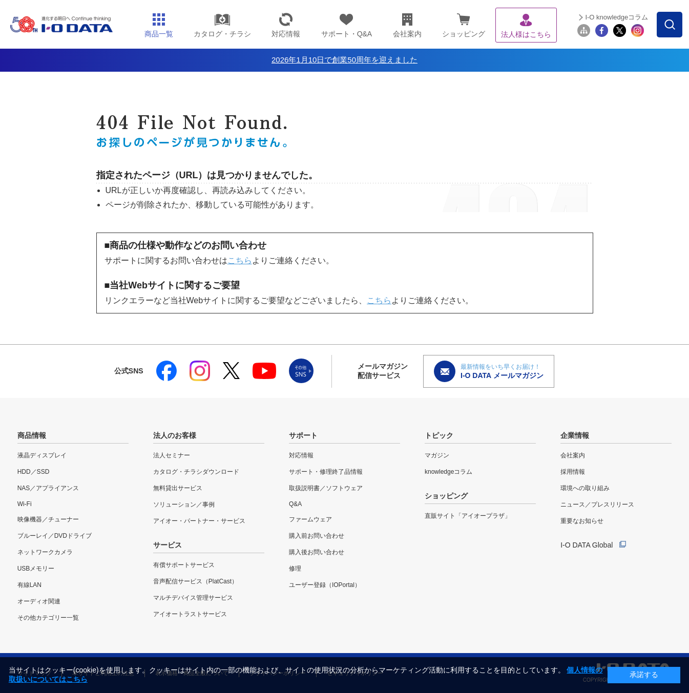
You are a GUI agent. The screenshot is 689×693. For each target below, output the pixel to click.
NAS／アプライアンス (48, 488)
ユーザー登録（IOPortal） (325, 585)
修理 (295, 568)
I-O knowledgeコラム (616, 17)
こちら (239, 260)
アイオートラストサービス (190, 614)
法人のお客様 (174, 435)
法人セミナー (171, 455)
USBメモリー (36, 568)
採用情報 (572, 471)
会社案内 (572, 455)
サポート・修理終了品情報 (326, 471)
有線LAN (29, 585)
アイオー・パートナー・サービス (199, 520)
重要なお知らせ (581, 520)
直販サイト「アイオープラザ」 (468, 515)
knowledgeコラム (448, 471)
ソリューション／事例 (184, 504)
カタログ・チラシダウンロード (196, 471)
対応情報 (301, 455)
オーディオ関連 (38, 601)
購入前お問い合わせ (316, 535)
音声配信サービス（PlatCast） (195, 581)
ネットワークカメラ (45, 552)
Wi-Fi (24, 504)
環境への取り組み (585, 488)
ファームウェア (310, 519)
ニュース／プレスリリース (597, 504)
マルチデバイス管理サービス (193, 597)
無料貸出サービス (177, 488)
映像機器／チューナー (48, 519)
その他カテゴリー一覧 (48, 617)
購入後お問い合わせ (316, 552)
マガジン (437, 455)
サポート (303, 435)
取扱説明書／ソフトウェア (326, 488)
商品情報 (31, 435)
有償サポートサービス (184, 565)
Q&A (295, 504)
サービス (167, 545)
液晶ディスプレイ (42, 455)
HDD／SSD (33, 471)
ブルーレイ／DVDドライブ (54, 535)
